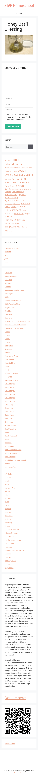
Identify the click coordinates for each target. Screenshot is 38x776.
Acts (6, 255)
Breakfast (8, 311)
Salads (7, 526)
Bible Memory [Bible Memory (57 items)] (13, 164)
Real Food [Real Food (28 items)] (19, 213)
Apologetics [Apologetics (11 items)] (8, 160)
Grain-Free (9, 422)
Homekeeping (10, 446)
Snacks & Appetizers (13, 540)
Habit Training (10, 429)
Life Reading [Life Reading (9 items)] (16, 204)
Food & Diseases (11, 373)
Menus (7, 491)
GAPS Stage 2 (10, 387)
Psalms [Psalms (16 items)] (24, 210)
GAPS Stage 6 (10, 401)
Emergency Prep (11, 356)
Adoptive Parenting (12, 276)
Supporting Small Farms (14, 550)
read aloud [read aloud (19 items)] (9, 213)
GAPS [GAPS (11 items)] (13, 186)
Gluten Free (9, 415)
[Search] (30, 147)
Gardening (9, 404)
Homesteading (11, 456)
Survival (8, 554)
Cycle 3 (7, 338)
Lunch (7, 481)
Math (7, 484)
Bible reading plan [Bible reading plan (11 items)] (27, 167)
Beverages (9, 293)
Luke (6, 262)
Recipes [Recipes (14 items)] (27, 214)
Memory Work (10, 488)
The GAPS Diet (10, 557)
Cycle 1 (7, 332)
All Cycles (8, 279)
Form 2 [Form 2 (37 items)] (8, 182)
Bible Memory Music (13, 300)
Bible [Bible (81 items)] (15, 160)
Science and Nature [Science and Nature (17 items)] (12, 223)
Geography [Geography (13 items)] (19, 189)
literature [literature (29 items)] (25, 203)
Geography (9, 408)
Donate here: (15, 697)
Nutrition (8, 498)
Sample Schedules (12, 529)
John (6, 258)
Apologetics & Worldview (15, 290)
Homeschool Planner (13, 450)
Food (7, 370)
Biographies (9, 307)
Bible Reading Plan (12, 304)
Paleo (7, 502)
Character (8, 314)
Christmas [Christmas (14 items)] (8, 171)
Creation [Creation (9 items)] (14, 171)
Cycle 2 (7, 335)
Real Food (8, 512)
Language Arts (10, 467)
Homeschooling (11, 453)
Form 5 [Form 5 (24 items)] (8, 186)
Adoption (8, 273)
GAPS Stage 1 (10, 384)
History (7, 439)
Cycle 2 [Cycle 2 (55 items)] (9, 175)
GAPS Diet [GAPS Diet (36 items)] (21, 186)
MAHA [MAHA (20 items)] (7, 207)
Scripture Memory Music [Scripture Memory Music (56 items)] (16, 228)
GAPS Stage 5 (10, 397)
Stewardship (9, 547)
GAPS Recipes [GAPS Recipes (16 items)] (9, 189)
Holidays (8, 443)
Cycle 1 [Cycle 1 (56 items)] (22, 170)
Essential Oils (10, 363)
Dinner (7, 352)
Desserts (8, 349)
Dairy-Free (9, 345)
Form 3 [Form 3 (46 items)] (17, 182)
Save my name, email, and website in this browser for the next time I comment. (19, 117)
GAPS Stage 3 (10, 391)
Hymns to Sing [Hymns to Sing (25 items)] (11, 197)
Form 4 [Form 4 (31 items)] (25, 182)
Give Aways (9, 411)
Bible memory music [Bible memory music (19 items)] (13, 167)
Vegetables (9, 567)
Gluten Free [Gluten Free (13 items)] (27, 189)
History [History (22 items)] (8, 191)
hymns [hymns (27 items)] (22, 194)
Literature (8, 477)
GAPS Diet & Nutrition (13, 380)
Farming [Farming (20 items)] (15, 179)
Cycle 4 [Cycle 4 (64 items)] (28, 175)
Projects (8, 509)
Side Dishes (9, 536)
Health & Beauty (11, 436)
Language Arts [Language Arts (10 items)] (8, 204)
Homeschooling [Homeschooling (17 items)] (18, 192)
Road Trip (8, 522)
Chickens (8, 318)
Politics (7, 505)
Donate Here (10, 743)
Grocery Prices (10, 425)
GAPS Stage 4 (10, 394)
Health (7, 432)
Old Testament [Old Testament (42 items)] (13, 210)
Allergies (8, 283)
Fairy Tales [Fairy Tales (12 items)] (8, 179)
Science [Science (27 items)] (8, 216)
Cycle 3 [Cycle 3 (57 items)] (18, 175)
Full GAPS (8, 377)
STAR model (9, 543)
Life (6, 470)
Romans (8, 251)
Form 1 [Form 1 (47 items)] (24, 178)
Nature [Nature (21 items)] (13, 206)
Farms (7, 366)
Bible (7, 297)
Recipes (8, 519)
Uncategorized (10, 561)
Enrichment (9, 359)
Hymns (7, 463)
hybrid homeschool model (15, 460)
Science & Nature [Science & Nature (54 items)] (15, 220)
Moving (8, 495)
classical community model (15, 325)
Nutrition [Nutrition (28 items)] (21, 206)
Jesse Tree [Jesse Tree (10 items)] (22, 201)
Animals (8, 286)
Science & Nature (11, 533)
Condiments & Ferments (14, 328)
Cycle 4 (7, 342)
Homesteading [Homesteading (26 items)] (11, 194)
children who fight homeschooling (18, 321)
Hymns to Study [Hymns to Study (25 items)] (12, 200)
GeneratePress (19, 773)
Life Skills (8, 474)
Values (7, 564)
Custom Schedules (12, 248)
